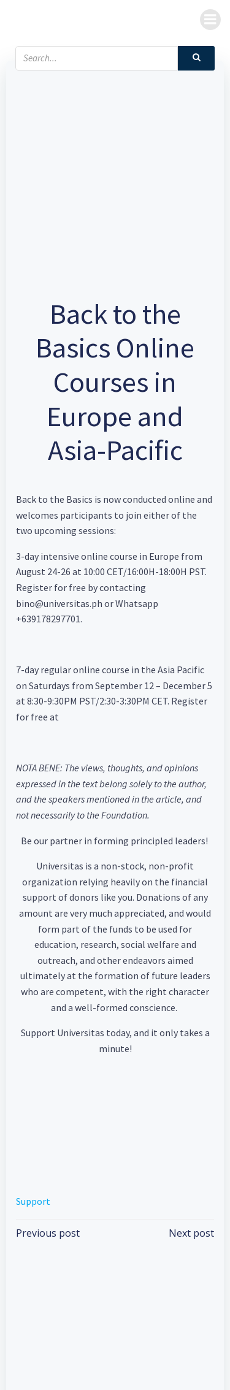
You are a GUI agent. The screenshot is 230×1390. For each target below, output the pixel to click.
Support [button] (33, 1201)
